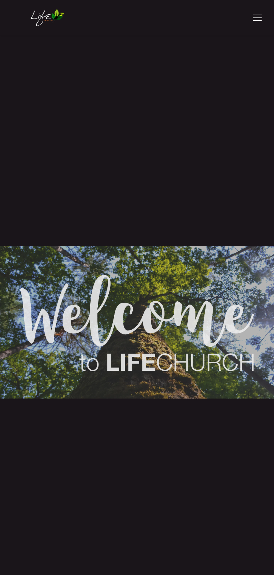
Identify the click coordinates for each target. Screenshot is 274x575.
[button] (257, 17)
